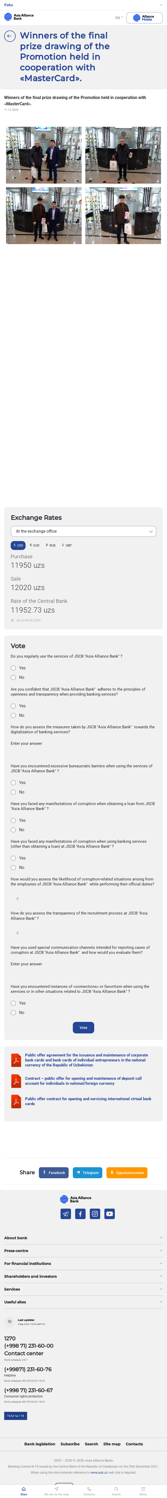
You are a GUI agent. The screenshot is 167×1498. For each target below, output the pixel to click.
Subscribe (70, 1444)
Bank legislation (39, 1444)
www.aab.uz (99, 1472)
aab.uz (19, 17)
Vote (83, 1028)
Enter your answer (26, 743)
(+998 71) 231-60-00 (28, 1346)
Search (91, 1444)
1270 (9, 1338)
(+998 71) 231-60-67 (28, 1390)
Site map (112, 1444)
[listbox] (83, 531)
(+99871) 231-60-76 (27, 1369)
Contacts (134, 1444)
